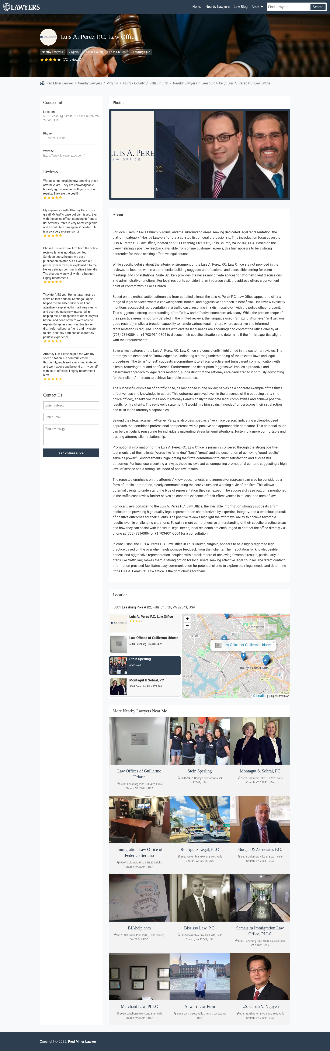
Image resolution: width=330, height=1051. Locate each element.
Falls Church (117, 52)
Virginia (74, 52)
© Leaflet (260, 696)
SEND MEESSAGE (71, 452)
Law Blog (240, 7)
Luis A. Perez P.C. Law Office (248, 83)
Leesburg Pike (140, 52)
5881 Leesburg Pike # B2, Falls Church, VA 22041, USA (71, 118)
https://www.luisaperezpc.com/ (64, 155)
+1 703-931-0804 (54, 138)
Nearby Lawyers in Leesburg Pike (198, 83)
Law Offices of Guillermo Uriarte (239, 640)
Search (318, 7)
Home (197, 7)
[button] (236, 651)
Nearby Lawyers (218, 7)
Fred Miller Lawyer (59, 83)
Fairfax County (94, 52)
